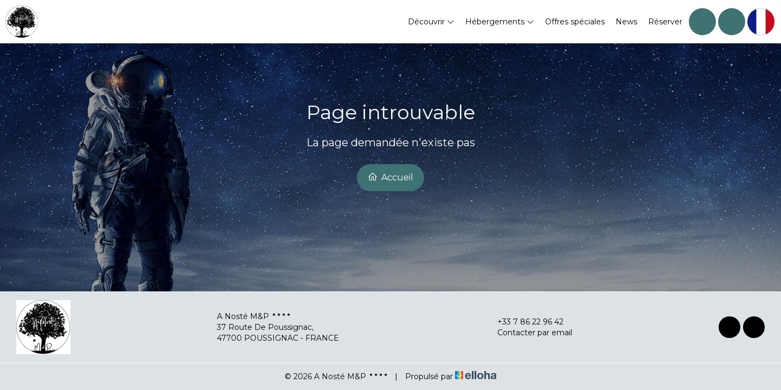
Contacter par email (528, 332)
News (626, 22)
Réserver (665, 22)
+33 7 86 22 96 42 (524, 322)
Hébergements (499, 22)
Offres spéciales (575, 22)
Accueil (390, 177)
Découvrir (431, 22)
